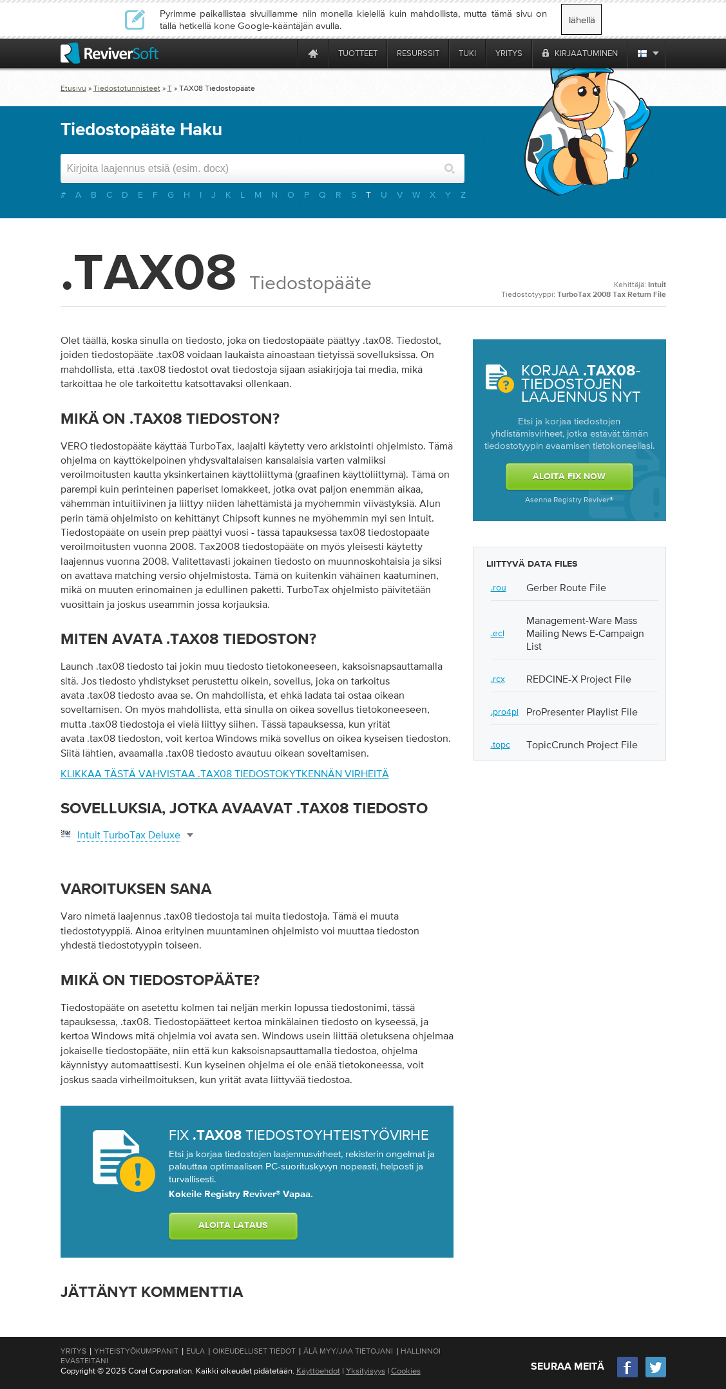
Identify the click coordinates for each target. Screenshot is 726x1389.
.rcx (498, 679)
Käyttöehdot (318, 1370)
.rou (498, 587)
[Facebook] (628, 1376)
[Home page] (313, 53)
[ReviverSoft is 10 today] (285, 53)
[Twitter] (655, 1376)
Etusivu (73, 88)
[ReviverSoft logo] (109, 53)
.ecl (497, 633)
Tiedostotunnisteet (126, 88)
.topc (500, 744)
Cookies (406, 1370)
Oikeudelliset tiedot (254, 1351)
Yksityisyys (365, 1370)
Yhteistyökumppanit (136, 1351)
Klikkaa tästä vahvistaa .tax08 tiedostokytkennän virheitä (225, 773)
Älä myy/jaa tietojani (348, 1351)
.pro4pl (505, 711)
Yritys (73, 1351)
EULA (195, 1351)
